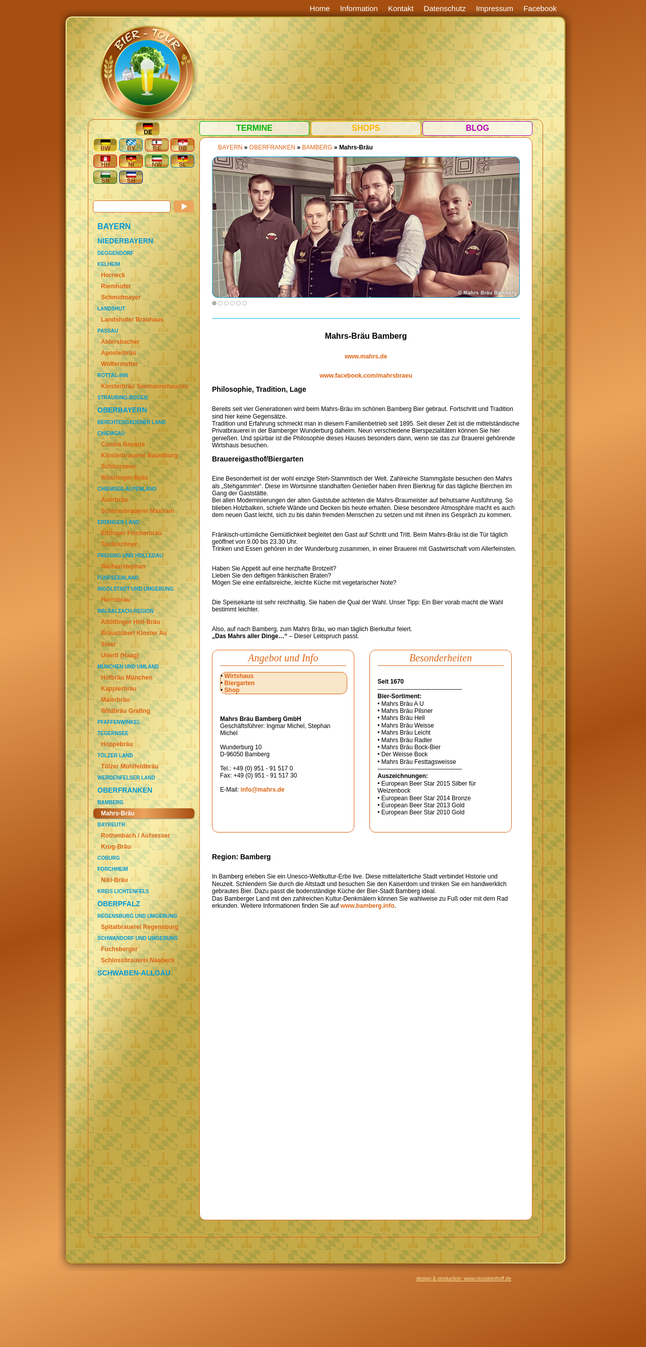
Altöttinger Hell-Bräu (130, 622)
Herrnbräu (115, 599)
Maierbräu (115, 699)
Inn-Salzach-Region (125, 611)
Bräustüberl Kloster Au (134, 633)
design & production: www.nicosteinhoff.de (463, 1278)
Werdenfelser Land (126, 778)
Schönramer (118, 466)
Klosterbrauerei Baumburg (139, 455)
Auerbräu (114, 499)
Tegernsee (113, 733)
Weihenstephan (123, 566)
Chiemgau (111, 433)
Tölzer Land (115, 755)
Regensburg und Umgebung (137, 916)
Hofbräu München (126, 677)
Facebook (540, 8)
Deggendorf (115, 253)
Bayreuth (111, 824)
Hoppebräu (117, 744)
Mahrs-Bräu (118, 813)
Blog (477, 128)
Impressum (494, 8)
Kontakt (401, 8)
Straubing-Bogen (122, 397)
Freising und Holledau (130, 555)
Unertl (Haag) (120, 655)
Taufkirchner (119, 544)
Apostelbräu (118, 352)
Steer (108, 644)
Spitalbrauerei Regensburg (139, 926)
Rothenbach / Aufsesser (135, 835)
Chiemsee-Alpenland (126, 489)
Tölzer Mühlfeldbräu (129, 766)
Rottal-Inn (112, 375)
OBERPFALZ (118, 904)
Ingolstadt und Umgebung (135, 589)
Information (359, 8)
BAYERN (114, 226)
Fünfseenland (118, 578)
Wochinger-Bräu (124, 477)
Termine (254, 128)
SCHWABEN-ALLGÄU (134, 973)
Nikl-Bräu (114, 880)
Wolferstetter (119, 364)
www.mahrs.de (366, 356)
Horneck (113, 275)
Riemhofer (116, 286)
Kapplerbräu (119, 688)
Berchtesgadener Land (131, 422)
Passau (107, 331)
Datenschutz (445, 8)
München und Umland (128, 666)
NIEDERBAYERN (125, 241)
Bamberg (110, 802)
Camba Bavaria (123, 444)
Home (320, 8)
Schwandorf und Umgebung (137, 938)
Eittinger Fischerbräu (131, 533)
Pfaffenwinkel (118, 722)
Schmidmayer (121, 297)
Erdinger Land (118, 522)
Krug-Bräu (116, 846)
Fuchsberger (119, 949)
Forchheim (112, 869)
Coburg (108, 858)
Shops (366, 128)
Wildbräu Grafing (125, 710)
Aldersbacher (120, 341)
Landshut (111, 309)
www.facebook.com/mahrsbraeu (365, 375)
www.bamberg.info (368, 905)
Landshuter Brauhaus (132, 319)
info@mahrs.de (263, 789)
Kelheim (108, 264)
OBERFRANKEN (124, 790)
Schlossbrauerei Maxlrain (137, 510)
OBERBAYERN (122, 410)
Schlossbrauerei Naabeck (138, 960)
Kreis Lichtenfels (123, 891)
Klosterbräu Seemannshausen (144, 386)
